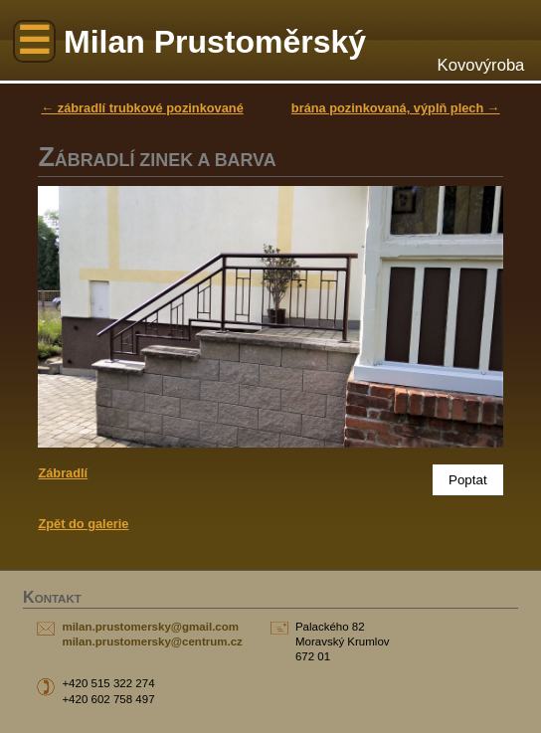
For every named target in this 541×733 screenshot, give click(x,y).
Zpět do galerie (83, 523)
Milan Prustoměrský (215, 42)
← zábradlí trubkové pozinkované (142, 107)
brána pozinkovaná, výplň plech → (395, 107)
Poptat (468, 479)
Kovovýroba (481, 65)
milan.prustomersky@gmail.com (150, 627)
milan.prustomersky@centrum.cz (152, 641)
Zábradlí (63, 472)
